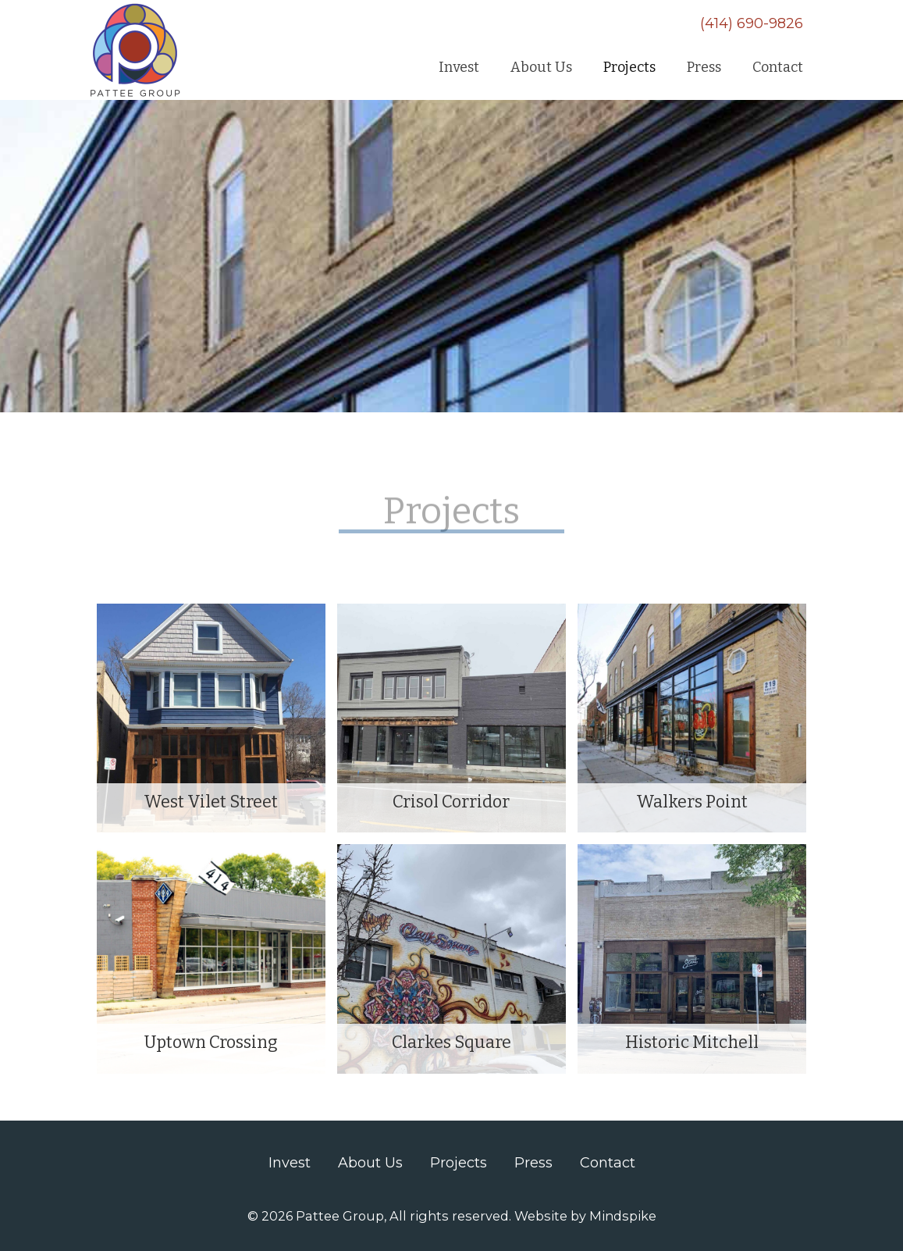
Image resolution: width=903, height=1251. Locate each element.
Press (533, 1162)
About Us (370, 1162)
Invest (289, 1162)
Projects (458, 1162)
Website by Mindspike (585, 1216)
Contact (607, 1162)
